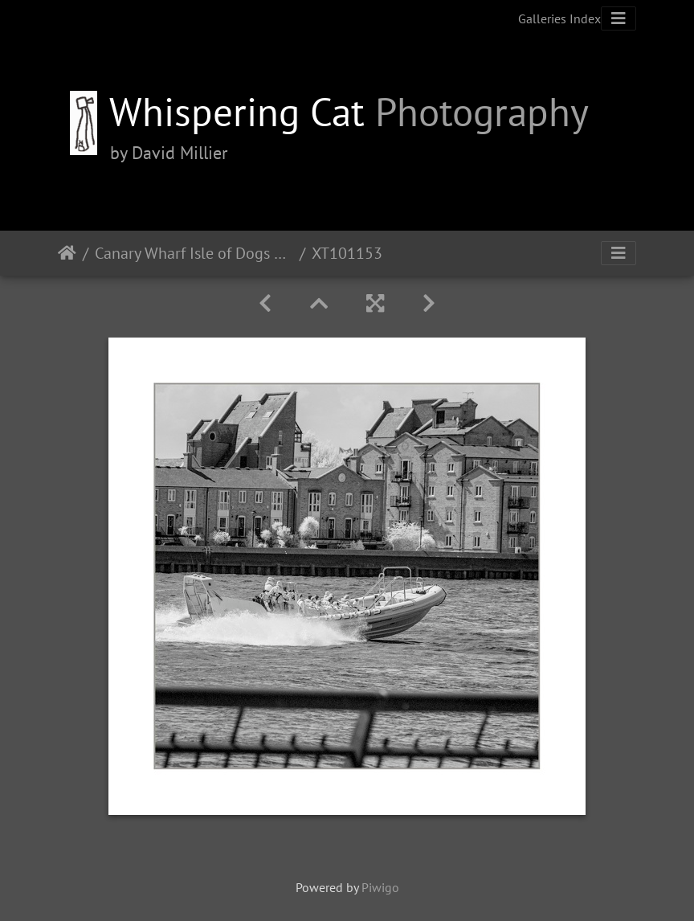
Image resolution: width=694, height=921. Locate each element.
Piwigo (380, 887)
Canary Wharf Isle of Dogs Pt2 (194, 253)
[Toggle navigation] (618, 18)
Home (67, 253)
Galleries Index (559, 18)
